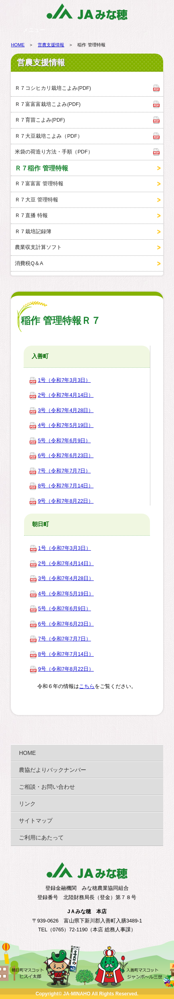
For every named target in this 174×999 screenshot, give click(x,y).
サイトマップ (36, 820)
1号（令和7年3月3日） (64, 380)
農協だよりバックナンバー (52, 770)
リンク (27, 803)
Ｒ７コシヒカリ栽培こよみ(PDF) (53, 88)
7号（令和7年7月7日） (64, 471)
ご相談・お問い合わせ (47, 786)
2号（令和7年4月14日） (65, 395)
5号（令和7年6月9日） (64, 441)
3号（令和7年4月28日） (65, 410)
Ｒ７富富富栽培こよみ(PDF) (48, 104)
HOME (17, 44)
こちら (87, 686)
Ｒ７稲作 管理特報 (41, 168)
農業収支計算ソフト (38, 247)
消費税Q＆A (29, 263)
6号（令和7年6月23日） (65, 455)
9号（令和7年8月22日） (65, 501)
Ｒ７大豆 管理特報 (36, 200)
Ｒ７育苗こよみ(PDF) (40, 120)
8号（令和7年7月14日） (65, 486)
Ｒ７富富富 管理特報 (39, 184)
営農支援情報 (51, 44)
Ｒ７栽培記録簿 (33, 231)
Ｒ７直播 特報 (31, 215)
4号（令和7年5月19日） (65, 425)
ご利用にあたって (41, 837)
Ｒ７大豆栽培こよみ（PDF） (48, 136)
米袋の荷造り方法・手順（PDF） (54, 152)
